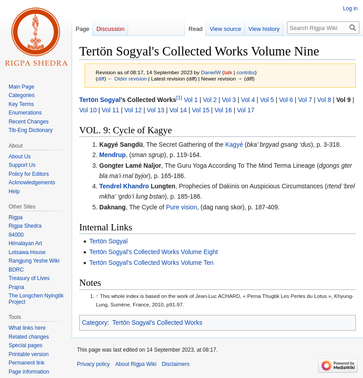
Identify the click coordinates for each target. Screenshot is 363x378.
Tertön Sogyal (99, 99)
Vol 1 (191, 99)
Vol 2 (210, 99)
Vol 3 (229, 99)
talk (228, 72)
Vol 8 (324, 99)
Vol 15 (200, 110)
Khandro (136, 186)
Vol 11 (110, 110)
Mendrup (112, 154)
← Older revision (127, 78)
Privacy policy (93, 364)
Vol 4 (248, 99)
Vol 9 (343, 99)
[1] (179, 98)
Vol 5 (267, 99)
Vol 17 (246, 110)
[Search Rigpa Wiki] (323, 27)
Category (94, 322)
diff (101, 78)
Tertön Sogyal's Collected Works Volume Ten (151, 262)
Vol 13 (155, 110)
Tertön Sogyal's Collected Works (157, 322)
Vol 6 (286, 99)
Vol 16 (223, 110)
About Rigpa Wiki (135, 364)
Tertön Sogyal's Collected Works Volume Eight (153, 251)
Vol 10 (88, 110)
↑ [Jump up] (97, 296)
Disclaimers (175, 364)
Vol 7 (305, 99)
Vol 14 (178, 110)
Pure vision (181, 207)
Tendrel (110, 186)
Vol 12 (133, 110)
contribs (245, 72)
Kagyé (234, 144)
